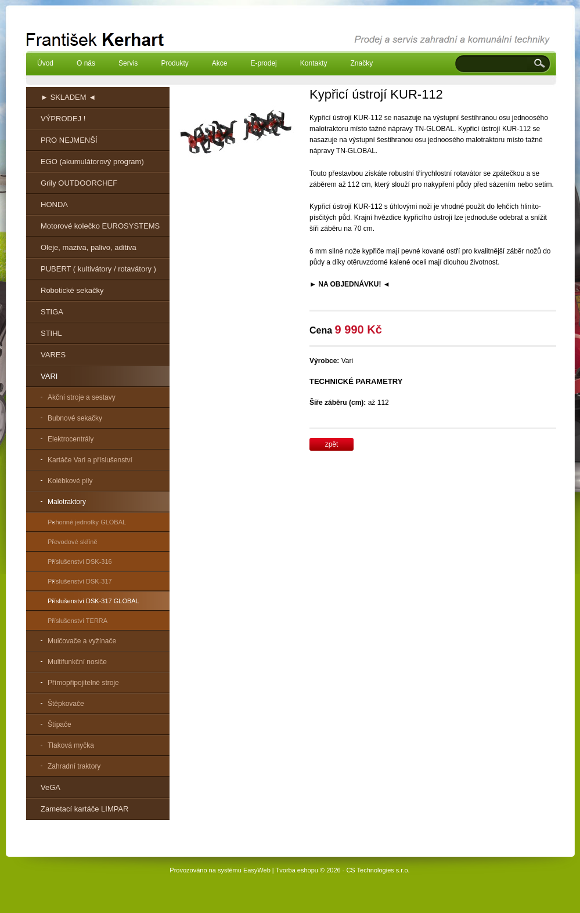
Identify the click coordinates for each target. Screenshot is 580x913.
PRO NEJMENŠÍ (69, 140)
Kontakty (313, 63)
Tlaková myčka (71, 745)
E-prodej (263, 63)
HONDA (54, 204)
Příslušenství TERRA (77, 620)
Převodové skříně (73, 541)
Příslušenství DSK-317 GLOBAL (93, 600)
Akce (220, 63)
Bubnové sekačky (75, 418)
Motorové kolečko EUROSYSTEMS (100, 226)
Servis (128, 63)
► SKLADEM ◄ (68, 97)
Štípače (59, 724)
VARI (49, 376)
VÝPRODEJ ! (63, 118)
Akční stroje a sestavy (82, 397)
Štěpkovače (66, 704)
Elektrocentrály (70, 439)
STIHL (51, 333)
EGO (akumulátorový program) (92, 161)
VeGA (50, 787)
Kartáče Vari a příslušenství (90, 460)
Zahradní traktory (74, 766)
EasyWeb (257, 870)
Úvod (45, 63)
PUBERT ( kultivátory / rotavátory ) (98, 269)
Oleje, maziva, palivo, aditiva (88, 247)
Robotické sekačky (72, 290)
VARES (53, 354)
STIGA (52, 311)
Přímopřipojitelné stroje (83, 683)
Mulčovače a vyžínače (82, 641)
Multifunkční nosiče (77, 662)
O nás (86, 63)
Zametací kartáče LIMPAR (84, 809)
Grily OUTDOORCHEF (79, 183)
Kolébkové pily (70, 481)
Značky (361, 63)
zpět (331, 444)
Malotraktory (67, 502)
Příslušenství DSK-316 (80, 561)
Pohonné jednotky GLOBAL (87, 522)
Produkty (174, 63)
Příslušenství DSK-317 (80, 581)
